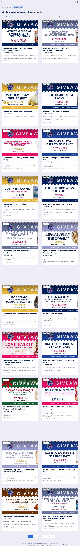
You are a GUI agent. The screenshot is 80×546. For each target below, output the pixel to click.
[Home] (2, 2)
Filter (74, 16)
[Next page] (53, 536)
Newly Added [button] (62, 16)
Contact (49, 545)
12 (49, 536)
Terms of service (41, 545)
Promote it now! (18, 7)
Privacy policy (32, 545)
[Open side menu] (78, 2)
